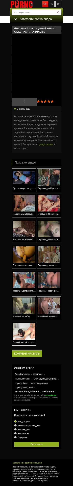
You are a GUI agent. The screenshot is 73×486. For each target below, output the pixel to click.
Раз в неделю (24, 429)
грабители (38, 374)
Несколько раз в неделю (29, 425)
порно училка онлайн (25, 387)
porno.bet (26, 4)
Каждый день (24, 421)
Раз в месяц (23, 433)
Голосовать (36, 444)
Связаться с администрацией (27, 463)
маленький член (22, 379)
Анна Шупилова (22, 374)
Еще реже (22, 437)
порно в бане (21, 383)
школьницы (48, 391)
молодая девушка (44, 378)
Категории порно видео (33, 19)
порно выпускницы (39, 383)
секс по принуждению (27, 391)
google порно (46, 144)
